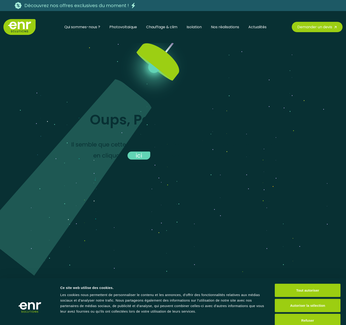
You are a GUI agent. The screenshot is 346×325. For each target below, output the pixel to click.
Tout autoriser (307, 265)
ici (139, 155)
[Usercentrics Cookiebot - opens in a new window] (30, 316)
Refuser (307, 295)
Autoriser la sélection (307, 280)
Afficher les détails (253, 316)
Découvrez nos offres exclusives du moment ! (76, 5)
